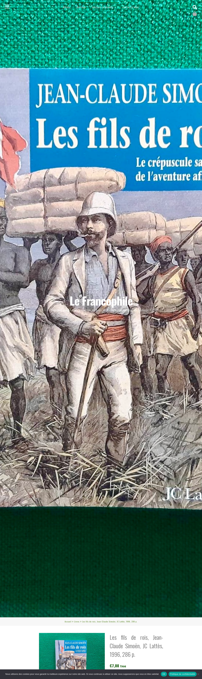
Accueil (66, 7)
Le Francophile (101, 300)
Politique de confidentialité (182, 674)
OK (163, 674)
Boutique (81, 7)
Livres (77, 621)
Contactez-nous (130, 7)
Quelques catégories (102, 7)
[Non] (198, 674)
